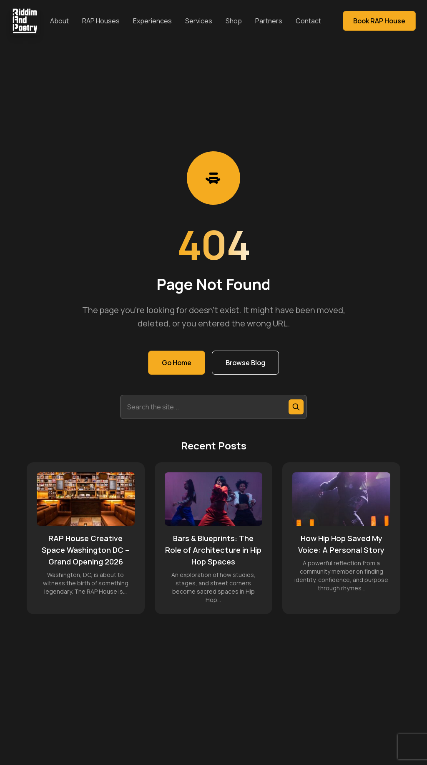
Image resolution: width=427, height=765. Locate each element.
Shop (234, 20)
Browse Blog (245, 362)
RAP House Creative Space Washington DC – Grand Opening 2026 (85, 550)
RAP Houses (101, 20)
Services (198, 20)
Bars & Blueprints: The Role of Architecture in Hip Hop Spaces (213, 550)
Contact (308, 20)
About (59, 20)
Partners (268, 20)
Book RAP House (379, 20)
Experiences (152, 20)
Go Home (176, 362)
